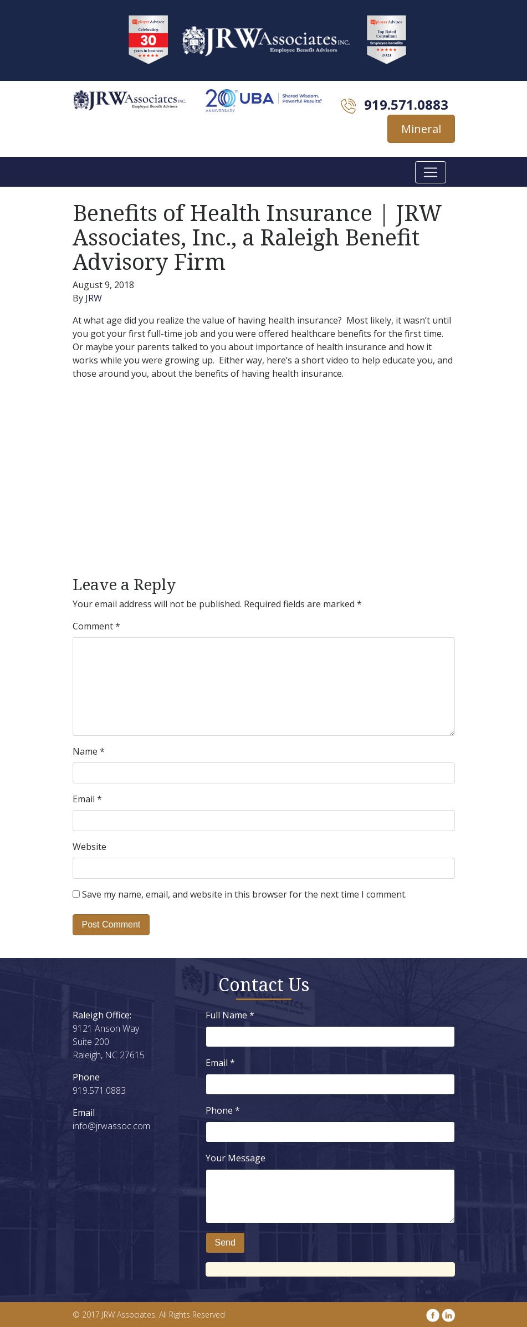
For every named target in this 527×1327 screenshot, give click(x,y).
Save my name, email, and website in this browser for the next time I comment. (244, 894)
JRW (93, 298)
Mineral (421, 128)
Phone (223, 1110)
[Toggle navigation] (430, 172)
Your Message (235, 1158)
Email (87, 799)
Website (89, 847)
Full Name (230, 1015)
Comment (96, 626)
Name (89, 751)
